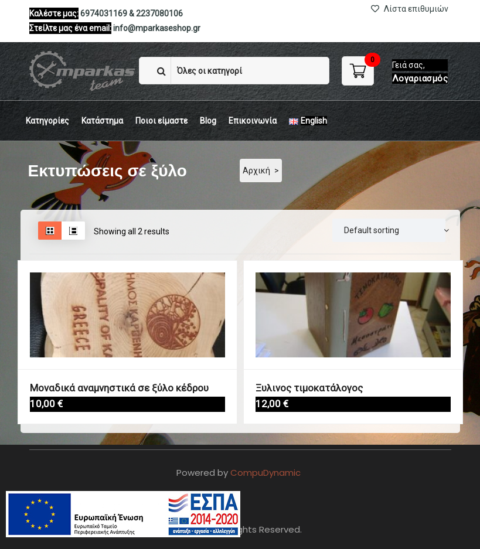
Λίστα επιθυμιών (409, 8)
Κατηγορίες (47, 120)
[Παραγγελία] (388, 230)
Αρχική (256, 170)
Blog (208, 120)
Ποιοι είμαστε (161, 120)
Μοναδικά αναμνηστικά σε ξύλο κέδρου (107, 387)
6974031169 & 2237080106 (131, 13)
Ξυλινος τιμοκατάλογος (302, 387)
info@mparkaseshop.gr (156, 28)
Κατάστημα (102, 120)
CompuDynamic (265, 472)
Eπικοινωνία (253, 120)
